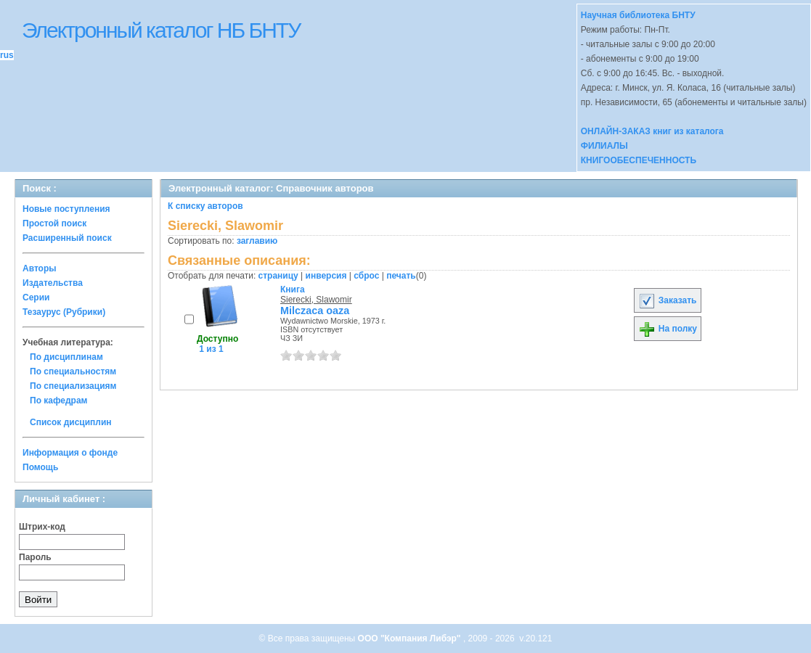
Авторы (40, 268)
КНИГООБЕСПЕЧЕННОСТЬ (638, 160)
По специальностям (73, 371)
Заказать (667, 300)
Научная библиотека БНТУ (638, 15)
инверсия (326, 276)
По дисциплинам (66, 357)
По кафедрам (58, 400)
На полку (667, 329)
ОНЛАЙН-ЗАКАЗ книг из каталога (652, 131)
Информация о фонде (70, 453)
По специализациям (73, 386)
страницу (278, 276)
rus (7, 55)
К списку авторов (205, 206)
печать (401, 276)
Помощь (40, 467)
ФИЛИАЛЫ (604, 146)
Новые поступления (66, 209)
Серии (36, 297)
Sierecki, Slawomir (316, 300)
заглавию (257, 241)
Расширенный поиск (67, 238)
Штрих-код (42, 527)
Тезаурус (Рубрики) (64, 312)
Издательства (53, 283)
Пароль (35, 557)
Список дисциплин (71, 422)
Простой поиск (54, 223)
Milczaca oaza (314, 310)
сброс (366, 276)
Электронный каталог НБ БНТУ (161, 30)
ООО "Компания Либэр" (410, 638)
